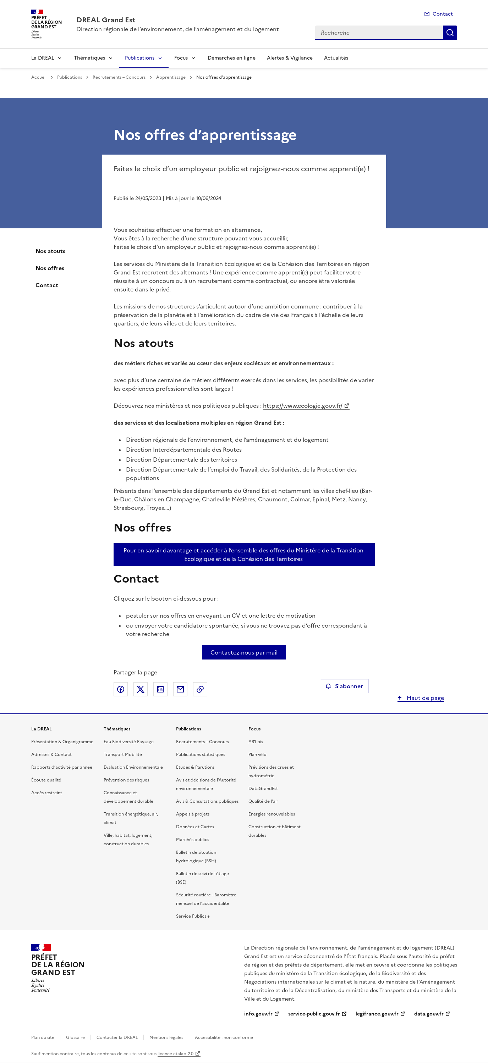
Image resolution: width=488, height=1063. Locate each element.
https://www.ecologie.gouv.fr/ (302, 405)
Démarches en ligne (232, 58)
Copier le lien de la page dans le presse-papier (200, 689)
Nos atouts (50, 251)
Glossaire (75, 1037)
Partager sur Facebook (121, 689)
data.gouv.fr (429, 1014)
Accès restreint (46, 793)
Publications (139, 58)
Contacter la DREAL (117, 1037)
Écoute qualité (46, 780)
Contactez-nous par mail (244, 652)
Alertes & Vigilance (290, 58)
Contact (443, 14)
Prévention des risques (126, 780)
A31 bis (255, 742)
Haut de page (424, 698)
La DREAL (42, 58)
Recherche (450, 33)
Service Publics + (193, 916)
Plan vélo (257, 754)
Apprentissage (171, 77)
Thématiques (89, 58)
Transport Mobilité (123, 754)
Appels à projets (192, 814)
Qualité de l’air (263, 801)
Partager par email (180, 689)
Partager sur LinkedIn (160, 689)
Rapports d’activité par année (61, 767)
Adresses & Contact (51, 754)
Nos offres (49, 268)
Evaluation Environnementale (133, 767)
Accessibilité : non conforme (224, 1037)
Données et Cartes (195, 827)
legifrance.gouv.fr (377, 1014)
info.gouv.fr (258, 1014)
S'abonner (344, 686)
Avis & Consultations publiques (207, 801)
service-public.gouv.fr (314, 1014)
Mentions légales (166, 1037)
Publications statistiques (200, 754)
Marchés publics (192, 839)
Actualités (336, 58)
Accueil (38, 77)
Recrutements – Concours (119, 77)
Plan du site (42, 1037)
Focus (181, 58)
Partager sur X (140, 689)
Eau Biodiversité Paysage (129, 742)
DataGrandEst (263, 788)
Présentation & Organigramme (62, 742)
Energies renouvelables (271, 814)
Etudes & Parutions (195, 767)
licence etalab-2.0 (175, 1054)
